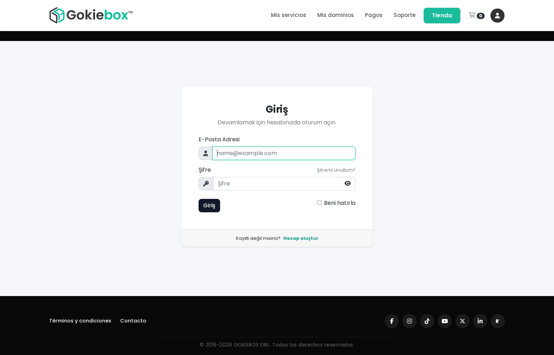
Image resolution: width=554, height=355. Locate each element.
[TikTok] (427, 321)
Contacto (133, 320)
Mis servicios (288, 15)
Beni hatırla (339, 203)
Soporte (405, 15)
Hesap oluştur (300, 238)
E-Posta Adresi (219, 139)
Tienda (442, 15)
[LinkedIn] (480, 321)
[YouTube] (445, 321)
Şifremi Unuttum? (336, 170)
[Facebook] (392, 321)
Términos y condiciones (80, 320)
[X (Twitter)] (462, 321)
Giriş (209, 205)
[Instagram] (409, 321)
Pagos (374, 15)
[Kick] (498, 321)
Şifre (205, 170)
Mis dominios (335, 15)
